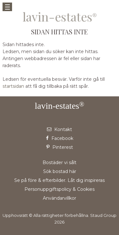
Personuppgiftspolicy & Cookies (59, 189)
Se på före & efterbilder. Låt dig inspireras (59, 180)
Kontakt (59, 129)
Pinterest (59, 147)
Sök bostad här (59, 171)
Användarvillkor (59, 198)
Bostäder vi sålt (59, 162)
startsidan (13, 86)
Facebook (59, 138)
